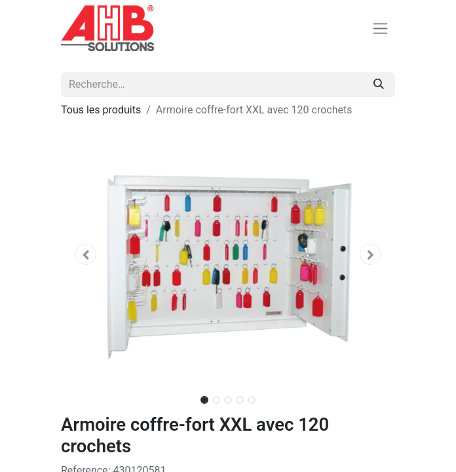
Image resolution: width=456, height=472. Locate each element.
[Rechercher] (378, 84)
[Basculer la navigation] (380, 28)
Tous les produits (101, 110)
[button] (86, 254)
